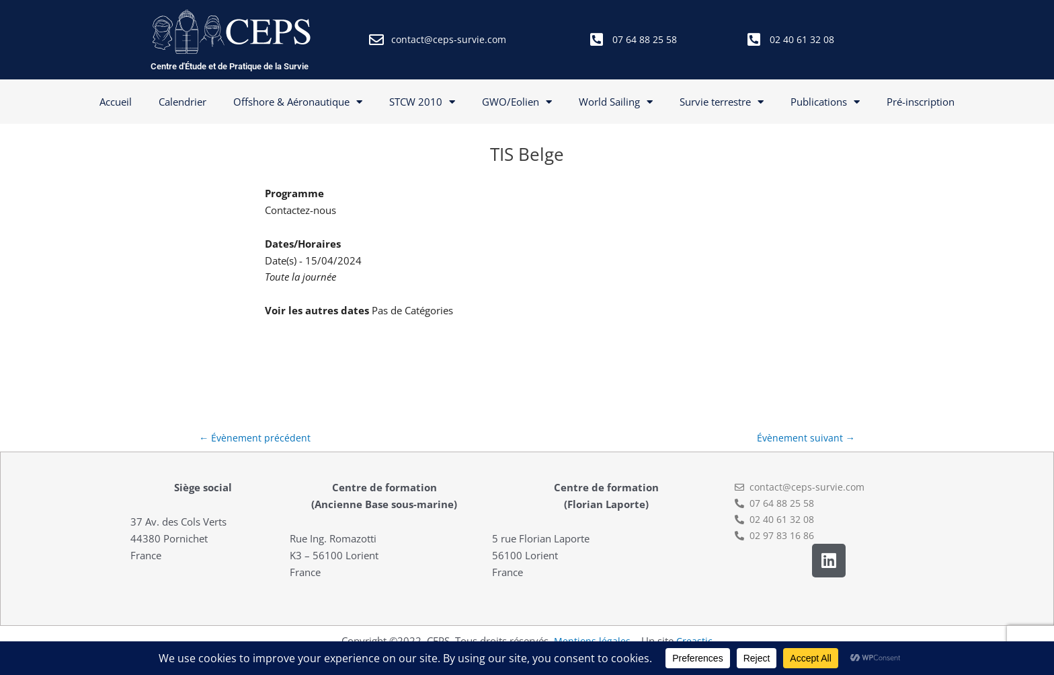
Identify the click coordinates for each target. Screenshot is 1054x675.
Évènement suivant (804, 438)
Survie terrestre (722, 102)
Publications (825, 102)
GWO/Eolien (517, 102)
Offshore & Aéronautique (297, 102)
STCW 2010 (422, 102)
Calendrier (182, 101)
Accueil (115, 101)
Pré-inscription (921, 101)
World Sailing (616, 102)
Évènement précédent (256, 438)
